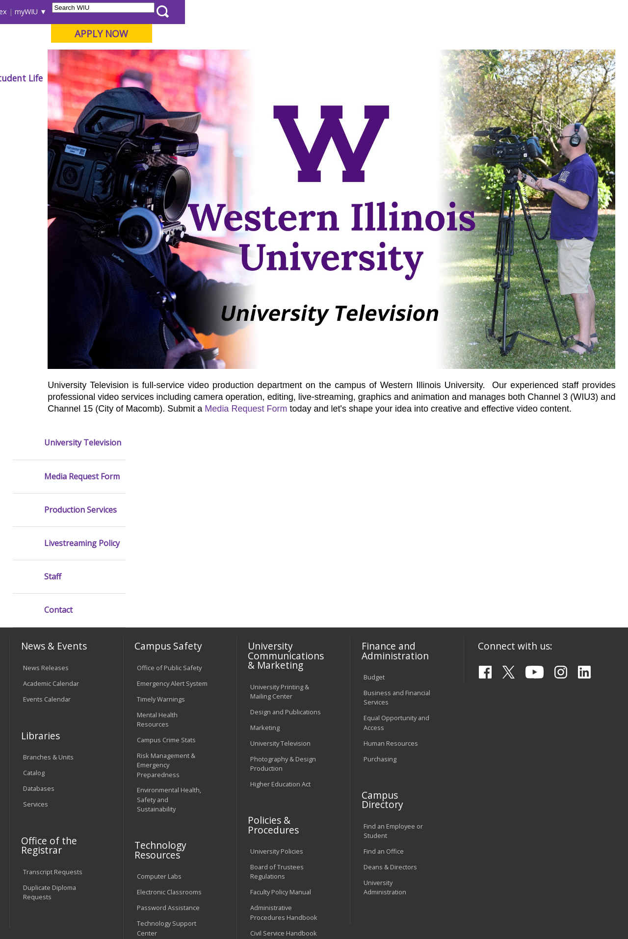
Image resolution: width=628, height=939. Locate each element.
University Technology (169, 784)
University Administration (385, 723)
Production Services (80, 198)
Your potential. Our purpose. (109, 58)
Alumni (263, 78)
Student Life (461, 78)
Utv (218, 100)
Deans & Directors (390, 703)
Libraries (297, 11)
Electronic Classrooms (169, 728)
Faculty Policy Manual (280, 728)
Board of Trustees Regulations (277, 708)
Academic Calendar (51, 519)
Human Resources (391, 578)
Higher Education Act (280, 619)
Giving (403, 78)
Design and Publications (285, 547)
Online (279, 58)
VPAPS (194, 100)
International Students (149, 11)
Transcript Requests (52, 707)
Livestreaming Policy (82, 231)
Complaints (266, 809)
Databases (38, 624)
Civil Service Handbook (283, 768)
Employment (104, 867)
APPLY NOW (544, 33)
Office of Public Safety (169, 503)
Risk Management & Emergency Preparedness (166, 601)
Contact (58, 298)
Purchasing (380, 594)
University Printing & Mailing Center (279, 527)
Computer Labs (159, 712)
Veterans (219, 867)
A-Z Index (434, 11)
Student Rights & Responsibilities (274, 789)
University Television (82, 131)
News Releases (46, 503)
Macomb (189, 58)
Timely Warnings (161, 535)
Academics (140, 78)
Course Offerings (345, 11)
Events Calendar (47, 535)
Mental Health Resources (157, 556)
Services (35, 640)
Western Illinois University (154, 42)
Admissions (205, 78)
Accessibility (47, 867)
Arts (306, 78)
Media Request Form (549, 434)
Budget (374, 513)
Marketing (265, 563)
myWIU (469, 11)
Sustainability (164, 867)
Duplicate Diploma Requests (49, 728)
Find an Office (384, 687)
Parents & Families (43, 11)
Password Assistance (168, 743)
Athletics (352, 78)
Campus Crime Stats (166, 576)
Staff (52, 265)
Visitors (93, 11)
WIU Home (157, 100)
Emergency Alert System (172, 519)
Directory (396, 11)
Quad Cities (236, 58)
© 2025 (35, 908)
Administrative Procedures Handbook (283, 748)
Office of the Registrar (49, 681)
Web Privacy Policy (217, 908)
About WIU (77, 78)
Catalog (34, 608)
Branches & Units (48, 593)
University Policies (276, 687)
